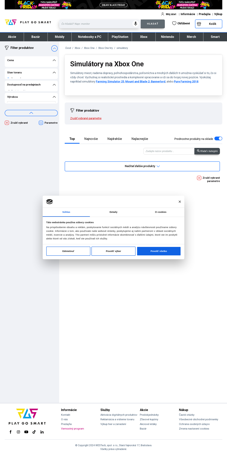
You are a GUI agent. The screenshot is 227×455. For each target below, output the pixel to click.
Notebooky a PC (89, 37)
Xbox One (89, 48)
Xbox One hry (105, 48)
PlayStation (120, 37)
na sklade (198, 139)
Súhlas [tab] (66, 212)
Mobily (59, 37)
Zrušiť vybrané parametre (211, 179)
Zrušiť (86, 118)
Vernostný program (72, 428)
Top (72, 139)
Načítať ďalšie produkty (142, 166)
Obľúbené (181, 23)
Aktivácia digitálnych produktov (118, 414)
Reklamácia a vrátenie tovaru (117, 419)
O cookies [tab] (161, 212)
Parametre (51, 122)
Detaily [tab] (113, 212)
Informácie (188, 14)
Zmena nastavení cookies (194, 428)
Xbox (143, 37)
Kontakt (65, 414)
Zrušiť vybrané (19, 122)
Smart (215, 37)
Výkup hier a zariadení (113, 424)
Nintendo (167, 37)
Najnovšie (91, 139)
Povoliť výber (113, 251)
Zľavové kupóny (149, 419)
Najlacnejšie (139, 139)
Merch (191, 37)
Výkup (218, 14)
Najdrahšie (114, 139)
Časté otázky (186, 414)
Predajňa (204, 14)
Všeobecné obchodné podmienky (198, 419)
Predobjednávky (149, 414)
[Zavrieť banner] (180, 202)
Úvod (68, 48)
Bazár (35, 37)
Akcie (12, 37)
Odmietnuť (68, 251)
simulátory (122, 48)
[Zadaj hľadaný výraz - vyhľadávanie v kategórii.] (168, 151)
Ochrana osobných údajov (194, 424)
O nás (64, 419)
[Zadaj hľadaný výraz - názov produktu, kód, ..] (100, 23)
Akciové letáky (148, 424)
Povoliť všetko (159, 251)
